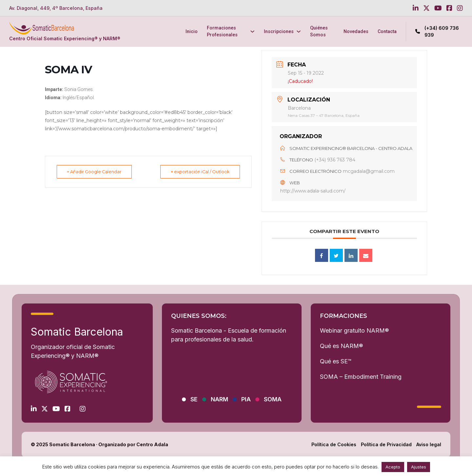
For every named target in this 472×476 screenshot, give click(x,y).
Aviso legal (428, 444)
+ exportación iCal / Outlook (198, 171)
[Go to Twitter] (426, 8)
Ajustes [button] (418, 466)
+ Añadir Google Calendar (95, 171)
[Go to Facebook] (449, 8)
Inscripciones (279, 31)
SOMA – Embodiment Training (361, 376)
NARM (219, 399)
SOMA (273, 399)
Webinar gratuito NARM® (354, 330)
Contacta (387, 31)
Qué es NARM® (341, 345)
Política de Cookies (333, 444)
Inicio (192, 31)
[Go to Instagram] (460, 8)
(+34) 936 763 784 (334, 160)
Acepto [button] (392, 466)
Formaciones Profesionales (222, 31)
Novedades (356, 31)
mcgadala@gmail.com (369, 171)
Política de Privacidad (386, 444)
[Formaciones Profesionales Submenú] (252, 31)
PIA (246, 399)
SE (194, 399)
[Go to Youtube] (438, 8)
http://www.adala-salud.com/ (312, 191)
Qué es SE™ (335, 361)
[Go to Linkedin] (416, 8)
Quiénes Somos (319, 31)
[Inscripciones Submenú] (298, 31)
